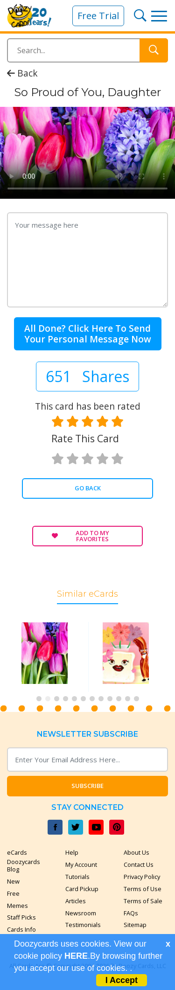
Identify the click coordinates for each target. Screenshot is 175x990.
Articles (75, 901)
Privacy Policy (142, 876)
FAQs (131, 913)
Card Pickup (81, 888)
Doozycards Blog (23, 865)
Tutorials (77, 876)
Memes (17, 905)
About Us (136, 852)
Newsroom (80, 913)
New (13, 881)
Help (71, 852)
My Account (81, 864)
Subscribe (87, 785)
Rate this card (85, 438)
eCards (17, 852)
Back (22, 76)
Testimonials (83, 924)
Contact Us (139, 864)
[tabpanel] (47, 656)
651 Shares (87, 376)
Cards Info (21, 929)
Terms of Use (142, 888)
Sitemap (135, 924)
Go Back (88, 488)
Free (13, 893)
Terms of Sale (143, 901)
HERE (76, 956)
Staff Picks (21, 917)
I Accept (121, 980)
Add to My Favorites (80, 536)
